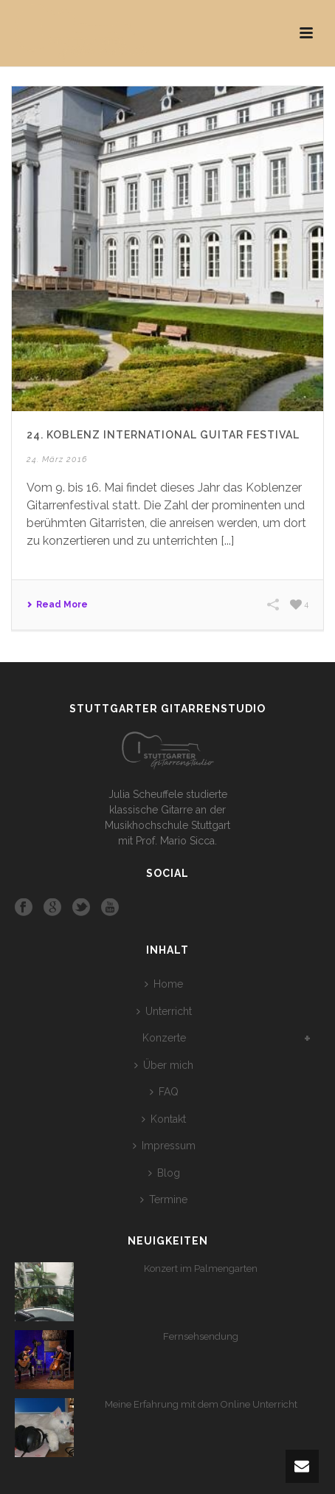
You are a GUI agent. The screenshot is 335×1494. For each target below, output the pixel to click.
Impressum (164, 1146)
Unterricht (164, 1011)
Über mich (163, 1065)
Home (164, 984)
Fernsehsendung (200, 1336)
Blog (164, 1173)
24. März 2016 (57, 459)
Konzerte (164, 1038)
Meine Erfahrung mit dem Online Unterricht (201, 1404)
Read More (57, 604)
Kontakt (164, 1119)
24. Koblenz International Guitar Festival (163, 435)
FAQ (164, 1092)
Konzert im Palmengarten (201, 1268)
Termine (163, 1199)
